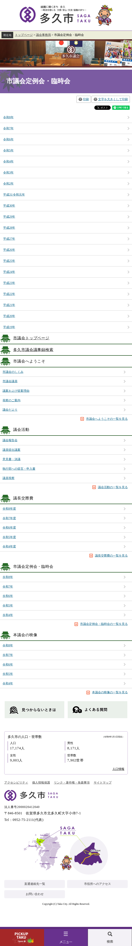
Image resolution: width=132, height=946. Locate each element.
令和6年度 (9, 527)
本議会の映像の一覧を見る (110, 692)
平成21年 (9, 305)
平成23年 (9, 283)
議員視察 (8, 478)
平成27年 (9, 238)
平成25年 (9, 260)
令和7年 (8, 586)
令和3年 (8, 172)
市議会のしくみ (13, 372)
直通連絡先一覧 (34, 883)
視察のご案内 (11, 400)
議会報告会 (10, 440)
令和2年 (8, 183)
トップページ (24, 35)
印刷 (86, 99)
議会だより (10, 409)
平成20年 (9, 316)
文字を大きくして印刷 (113, 99)
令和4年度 (9, 546)
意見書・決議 (11, 459)
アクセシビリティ (16, 782)
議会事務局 (43, 35)
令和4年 (8, 615)
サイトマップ (103, 782)
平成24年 (9, 272)
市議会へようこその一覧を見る (107, 418)
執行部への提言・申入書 (19, 468)
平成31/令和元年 (14, 194)
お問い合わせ (35, 894)
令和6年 (8, 596)
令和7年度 (9, 518)
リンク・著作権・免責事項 (72, 782)
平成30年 (9, 205)
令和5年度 (9, 537)
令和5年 (8, 605)
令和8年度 (9, 508)
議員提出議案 (11, 449)
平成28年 (9, 227)
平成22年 (9, 294)
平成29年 (9, 216)
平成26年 (9, 249)
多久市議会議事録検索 (33, 350)
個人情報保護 (41, 782)
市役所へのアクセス (97, 883)
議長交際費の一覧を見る (111, 555)
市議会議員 (10, 381)
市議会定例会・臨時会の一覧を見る (104, 624)
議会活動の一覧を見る (113, 487)
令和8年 (8, 577)
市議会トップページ (31, 338)
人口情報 (118, 769)
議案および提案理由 (16, 390)
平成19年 (9, 327)
